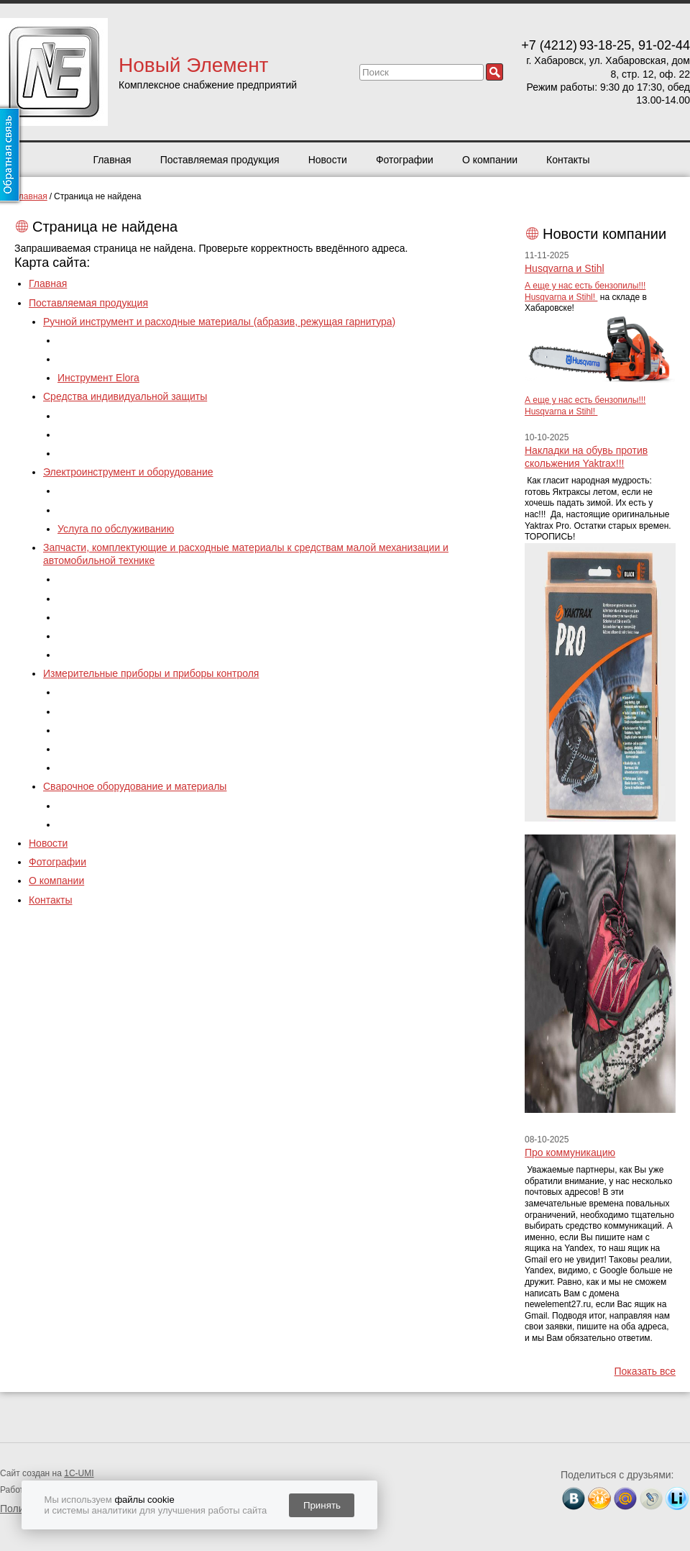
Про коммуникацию (570, 1152)
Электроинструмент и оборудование (128, 472)
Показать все (645, 1371)
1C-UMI (78, 1473)
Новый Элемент (193, 65)
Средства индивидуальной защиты (125, 396)
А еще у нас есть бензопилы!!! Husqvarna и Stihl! (585, 291)
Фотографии (404, 159)
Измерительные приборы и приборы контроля (151, 673)
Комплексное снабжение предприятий (208, 85)
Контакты (567, 159)
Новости (327, 159)
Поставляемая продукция (220, 159)
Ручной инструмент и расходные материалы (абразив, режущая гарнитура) (219, 321)
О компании (490, 159)
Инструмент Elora (98, 377)
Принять (322, 1505)
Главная (112, 159)
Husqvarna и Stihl (564, 268)
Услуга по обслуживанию (116, 529)
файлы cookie (144, 1499)
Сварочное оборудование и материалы (134, 786)
